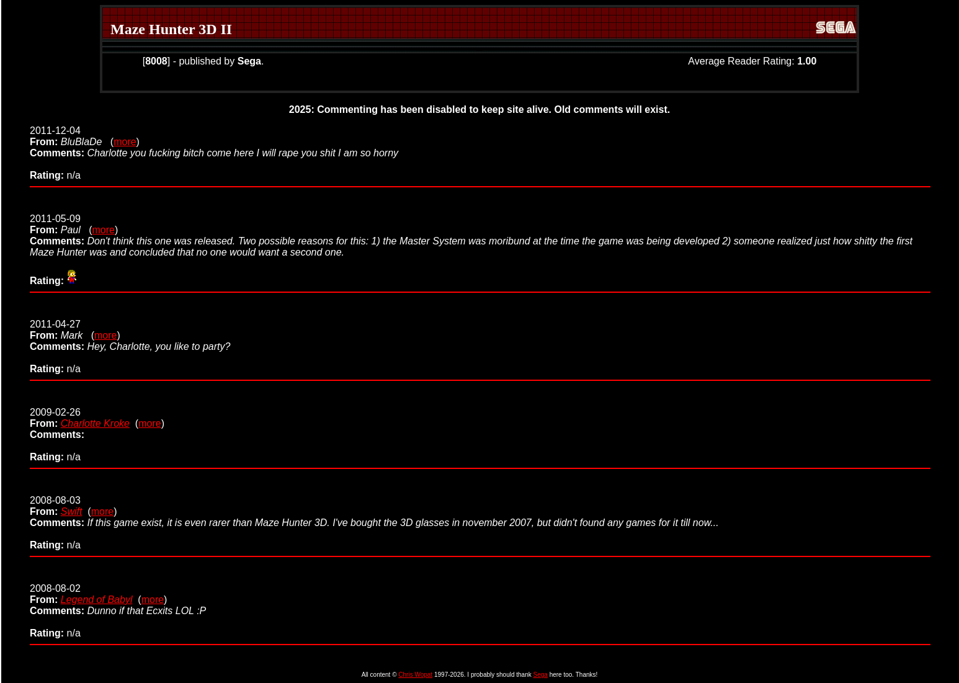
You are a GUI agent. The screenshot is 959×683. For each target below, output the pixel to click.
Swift (72, 511)
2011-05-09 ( (61, 224)
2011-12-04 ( (72, 136)
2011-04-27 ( (62, 330)
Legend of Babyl (97, 599)
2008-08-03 (55, 506)
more (125, 141)
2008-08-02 (55, 594)
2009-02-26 (55, 418)
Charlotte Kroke (95, 423)
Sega (540, 674)
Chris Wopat (415, 674)
